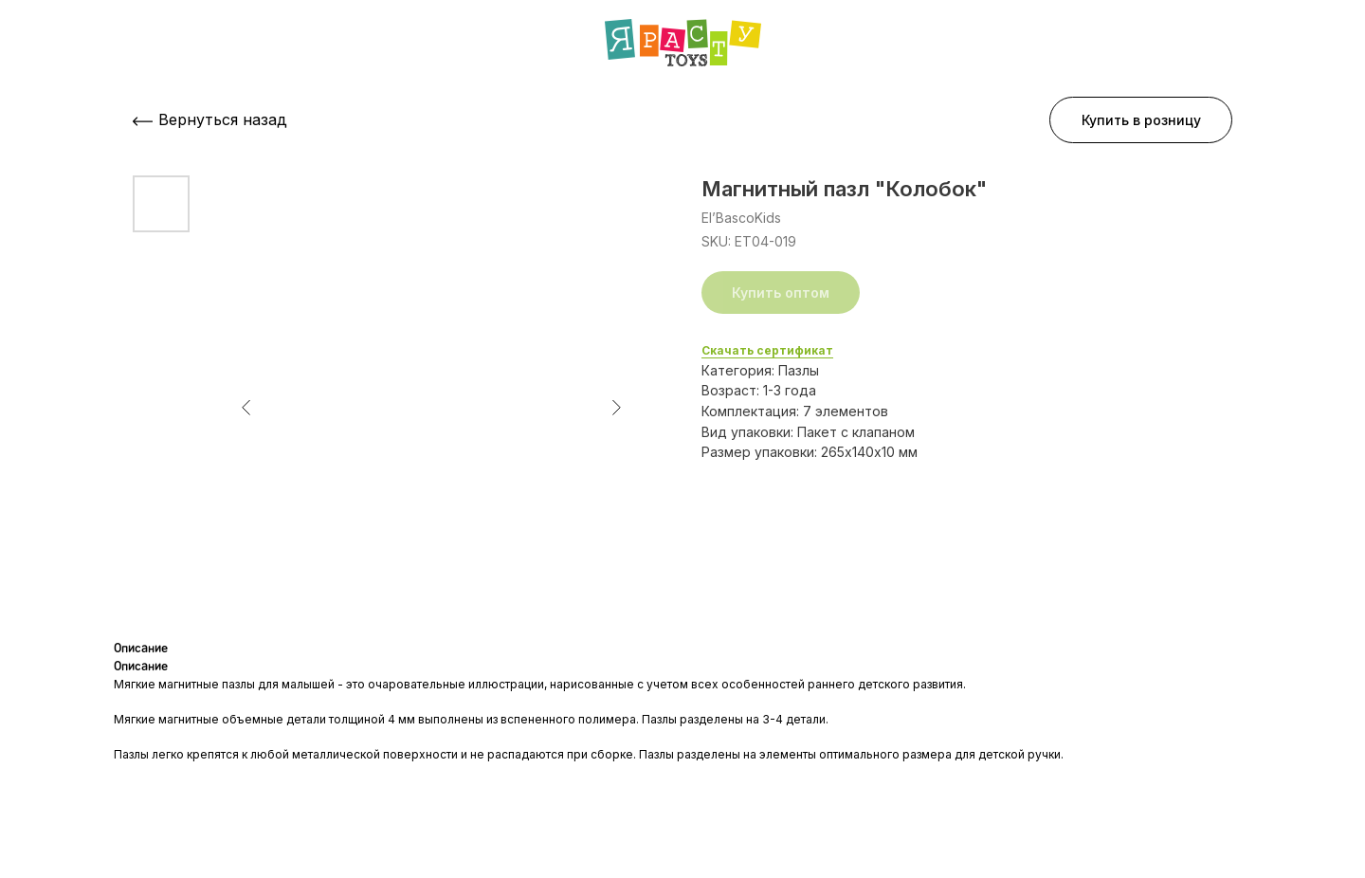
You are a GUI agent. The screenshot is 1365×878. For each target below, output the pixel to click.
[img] (683, 42)
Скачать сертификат (767, 350)
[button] (1140, 120)
